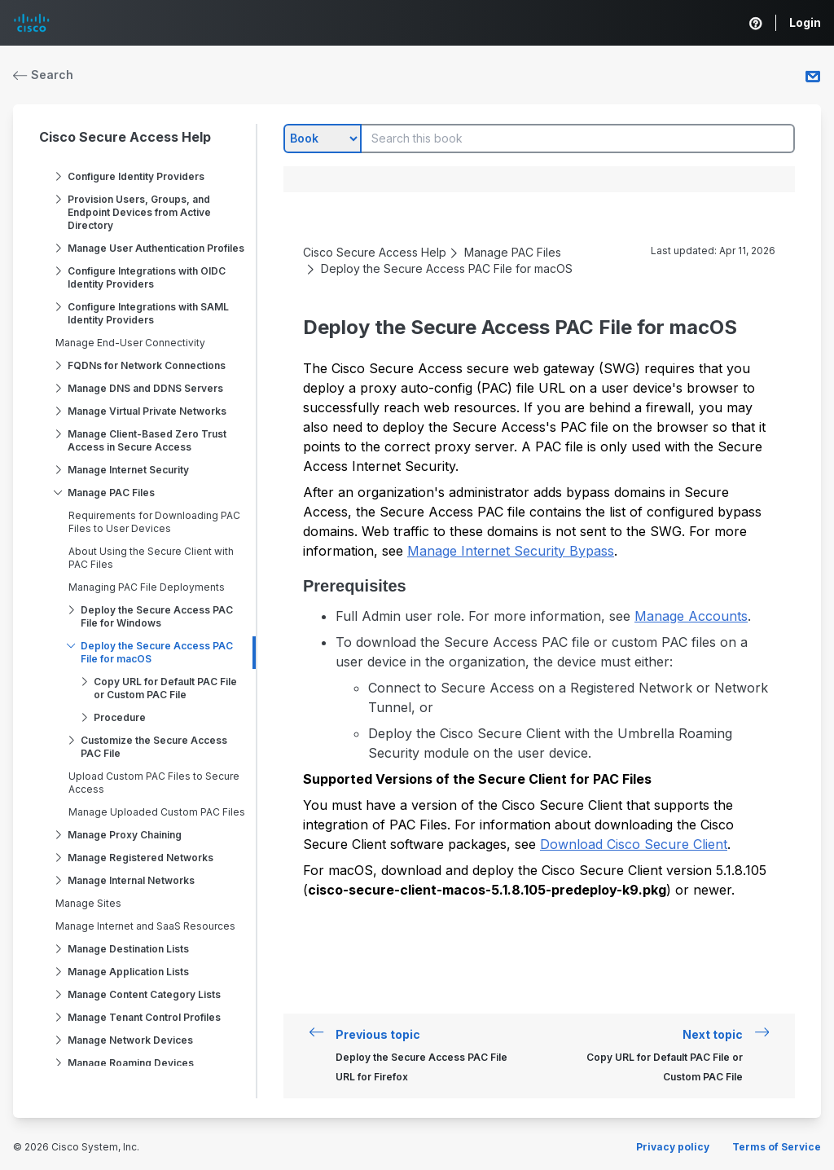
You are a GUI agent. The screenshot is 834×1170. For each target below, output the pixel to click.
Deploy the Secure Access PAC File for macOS (157, 652)
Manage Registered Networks (140, 857)
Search (43, 74)
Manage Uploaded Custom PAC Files (156, 812)
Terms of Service (776, 1147)
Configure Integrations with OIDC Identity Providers (147, 277)
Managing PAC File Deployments (146, 587)
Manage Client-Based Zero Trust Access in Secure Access (147, 440)
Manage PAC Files (111, 492)
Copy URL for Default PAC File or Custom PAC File (165, 688)
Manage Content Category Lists (144, 994)
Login (805, 22)
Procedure (120, 717)
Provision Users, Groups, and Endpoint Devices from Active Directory (139, 212)
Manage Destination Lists (128, 949)
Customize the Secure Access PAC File (154, 746)
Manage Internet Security (128, 470)
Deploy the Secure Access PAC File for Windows (157, 616)
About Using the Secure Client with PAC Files (151, 557)
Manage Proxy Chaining (125, 835)
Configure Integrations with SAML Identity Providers (148, 313)
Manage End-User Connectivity (130, 342)
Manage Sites (88, 903)
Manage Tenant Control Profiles (144, 1017)
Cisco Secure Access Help (125, 137)
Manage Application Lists (128, 971)
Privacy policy (672, 1147)
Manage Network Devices (130, 1040)
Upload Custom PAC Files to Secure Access (153, 782)
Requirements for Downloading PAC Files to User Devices (154, 521)
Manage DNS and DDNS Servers (145, 388)
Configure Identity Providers (136, 176)
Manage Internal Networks (131, 880)
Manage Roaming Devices (131, 1063)
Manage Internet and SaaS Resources (145, 926)
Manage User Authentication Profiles (156, 248)
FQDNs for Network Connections (147, 365)
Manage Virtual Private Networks (147, 411)
